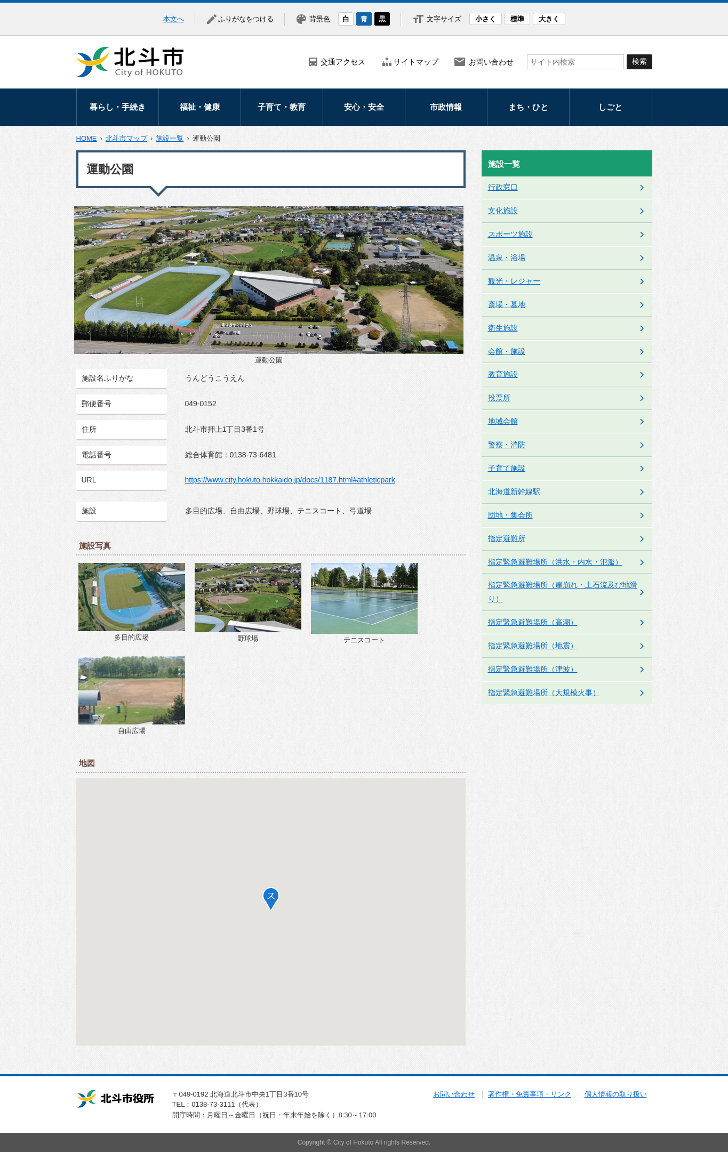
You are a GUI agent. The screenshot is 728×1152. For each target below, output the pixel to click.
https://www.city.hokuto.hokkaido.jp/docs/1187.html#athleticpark (290, 480)
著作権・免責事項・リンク (529, 1094)
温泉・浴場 (506, 257)
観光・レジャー (514, 281)
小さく (485, 19)
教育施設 (503, 374)
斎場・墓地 (506, 304)
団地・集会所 (510, 515)
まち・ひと (528, 106)
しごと (610, 106)
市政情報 (446, 106)
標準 (517, 19)
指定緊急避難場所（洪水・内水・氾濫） (555, 562)
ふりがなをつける (246, 19)
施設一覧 (169, 138)
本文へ (173, 19)
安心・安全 (364, 106)
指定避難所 (506, 538)
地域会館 (503, 421)
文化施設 (503, 210)
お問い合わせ (491, 62)
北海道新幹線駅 (514, 491)
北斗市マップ (126, 138)
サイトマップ (416, 62)
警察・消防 (506, 444)
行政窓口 (503, 187)
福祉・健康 (200, 106)
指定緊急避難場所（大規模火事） (544, 692)
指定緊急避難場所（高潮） (533, 622)
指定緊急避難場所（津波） (533, 669)
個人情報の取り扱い (616, 1094)
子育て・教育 (282, 106)
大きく (549, 19)
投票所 (499, 397)
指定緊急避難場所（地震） (533, 645)
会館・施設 (506, 351)
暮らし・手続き (118, 106)
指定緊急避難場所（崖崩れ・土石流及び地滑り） (562, 592)
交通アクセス (343, 62)
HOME (86, 138)
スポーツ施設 (510, 234)
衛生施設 (503, 328)
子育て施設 (506, 468)
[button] (270, 899)
